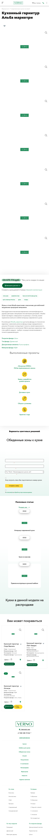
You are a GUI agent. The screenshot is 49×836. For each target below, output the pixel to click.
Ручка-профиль (24, 344)
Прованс (11, 761)
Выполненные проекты (9, 299)
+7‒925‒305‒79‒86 (24, 690)
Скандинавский (13, 768)
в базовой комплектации (33, 290)
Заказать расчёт (10, 621)
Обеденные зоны (24, 709)
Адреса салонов (24, 736)
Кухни (25, 701)
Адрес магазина (10, 468)
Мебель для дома (24, 705)
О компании (24, 721)
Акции (24, 713)
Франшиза (24, 729)
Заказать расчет (12, 285)
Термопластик (33, 788)
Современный (13, 764)
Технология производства (29, 296)
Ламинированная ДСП (13, 808)
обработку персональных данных (23, 492)
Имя (6, 457)
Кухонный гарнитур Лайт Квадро (34, 601)
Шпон (16, 338)
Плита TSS (9, 815)
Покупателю (25, 717)
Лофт (10, 757)
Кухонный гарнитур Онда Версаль (11, 602)
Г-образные (34, 753)
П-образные (34, 757)
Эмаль (31, 795)
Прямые (33, 750)
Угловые (33, 761)
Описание (5, 296)
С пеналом (34, 771)
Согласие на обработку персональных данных (24, 832)
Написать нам (24, 686)
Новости (24, 732)
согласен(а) (9, 492)
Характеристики (15, 296)
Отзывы (26, 299)
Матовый (9, 799)
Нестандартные (35, 775)
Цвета (19, 299)
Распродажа (24, 725)
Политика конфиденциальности (24, 830)
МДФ (15, 348)
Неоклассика (12, 753)
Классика (11, 750)
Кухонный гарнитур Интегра (11, 644)
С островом (34, 768)
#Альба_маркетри (17, 322)
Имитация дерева (12, 791)
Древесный (14, 341)
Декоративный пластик (36, 784)
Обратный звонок (24, 695)
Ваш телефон (9, 463)
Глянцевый (9, 784)
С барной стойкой (36, 764)
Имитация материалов (13, 795)
